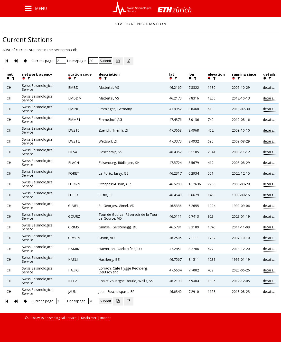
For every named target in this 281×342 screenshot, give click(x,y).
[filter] (12, 78)
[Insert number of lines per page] (93, 60)
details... (269, 87)
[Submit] (105, 60)
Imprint (105, 317)
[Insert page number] (61, 60)
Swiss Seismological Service (55, 317)
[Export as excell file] (118, 61)
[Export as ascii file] (128, 61)
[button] (36, 8)
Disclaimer (88, 317)
